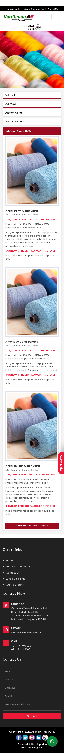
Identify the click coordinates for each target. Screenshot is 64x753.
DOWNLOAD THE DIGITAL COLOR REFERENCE (30, 250)
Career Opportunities (34, 9)
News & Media (13, 9)
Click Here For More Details (32, 525)
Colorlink (10, 95)
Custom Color (13, 112)
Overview (10, 104)
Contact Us (53, 9)
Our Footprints (15, 585)
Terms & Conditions (18, 566)
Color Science (13, 121)
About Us (12, 560)
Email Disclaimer (16, 579)
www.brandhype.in (32, 747)
